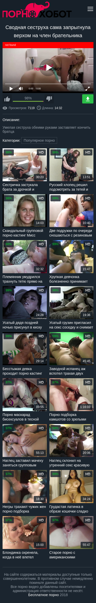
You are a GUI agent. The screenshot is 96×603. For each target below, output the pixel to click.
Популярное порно (39, 140)
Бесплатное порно (43, 595)
